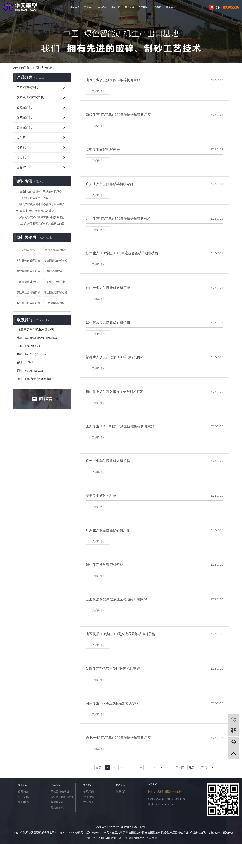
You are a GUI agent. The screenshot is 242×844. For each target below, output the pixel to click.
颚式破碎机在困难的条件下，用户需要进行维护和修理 (43, 204)
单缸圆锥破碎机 (27, 87)
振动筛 (21, 137)
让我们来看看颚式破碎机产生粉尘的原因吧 (43, 223)
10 (169, 767)
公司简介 (23, 791)
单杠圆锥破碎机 (56, 271)
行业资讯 (88, 797)
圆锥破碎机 (24, 107)
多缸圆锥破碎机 (28, 281)
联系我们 (121, 791)
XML (143, 827)
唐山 (131, 838)
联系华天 (170, 7)
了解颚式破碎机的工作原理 (35, 198)
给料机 (21, 147)
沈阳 (102, 838)
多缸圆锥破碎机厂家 (28, 303)
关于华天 (88, 7)
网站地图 (126, 827)
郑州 (113, 838)
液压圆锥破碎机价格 (56, 292)
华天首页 (74, 7)
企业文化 (23, 797)
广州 (125, 838)
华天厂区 (115, 7)
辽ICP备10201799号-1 (98, 832)
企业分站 (114, 827)
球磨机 (21, 157)
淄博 (137, 838)
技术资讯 (88, 802)
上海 (119, 838)
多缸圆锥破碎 (56, 303)
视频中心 (23, 802)
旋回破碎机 (24, 127)
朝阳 (143, 838)
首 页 (36, 67)
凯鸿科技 (228, 832)
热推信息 (47, 67)
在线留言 (156, 7)
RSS (135, 827)
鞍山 (108, 838)
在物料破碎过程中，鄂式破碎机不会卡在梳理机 (43, 191)
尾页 (191, 767)
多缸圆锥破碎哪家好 (28, 260)
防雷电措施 (28, 250)
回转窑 (21, 167)
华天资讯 (129, 7)
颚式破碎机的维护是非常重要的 (38, 210)
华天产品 (102, 7)
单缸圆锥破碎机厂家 (28, 271)
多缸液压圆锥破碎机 (30, 97)
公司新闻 (88, 791)
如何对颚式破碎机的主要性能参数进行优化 (43, 217)
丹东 (149, 838)
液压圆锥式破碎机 (55, 250)
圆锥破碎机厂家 (56, 281)
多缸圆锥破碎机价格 (56, 260)
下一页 (180, 767)
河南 (154, 838)
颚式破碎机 (24, 117)
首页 (98, 767)
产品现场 (143, 7)
